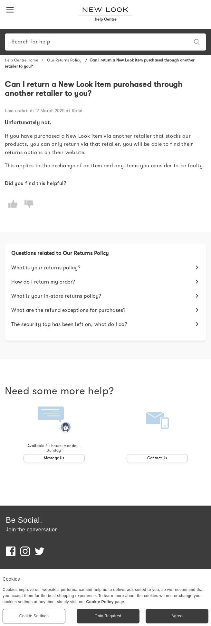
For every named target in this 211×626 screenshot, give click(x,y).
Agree (177, 616)
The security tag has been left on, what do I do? (69, 324)
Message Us (54, 458)
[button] (11, 9)
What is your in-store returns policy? (56, 296)
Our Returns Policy (64, 60)
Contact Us (157, 458)
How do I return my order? (43, 282)
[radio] (13, 204)
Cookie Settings (34, 616)
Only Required (108, 616)
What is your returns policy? (46, 268)
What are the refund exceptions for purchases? (68, 310)
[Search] (105, 42)
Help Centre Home (21, 60)
